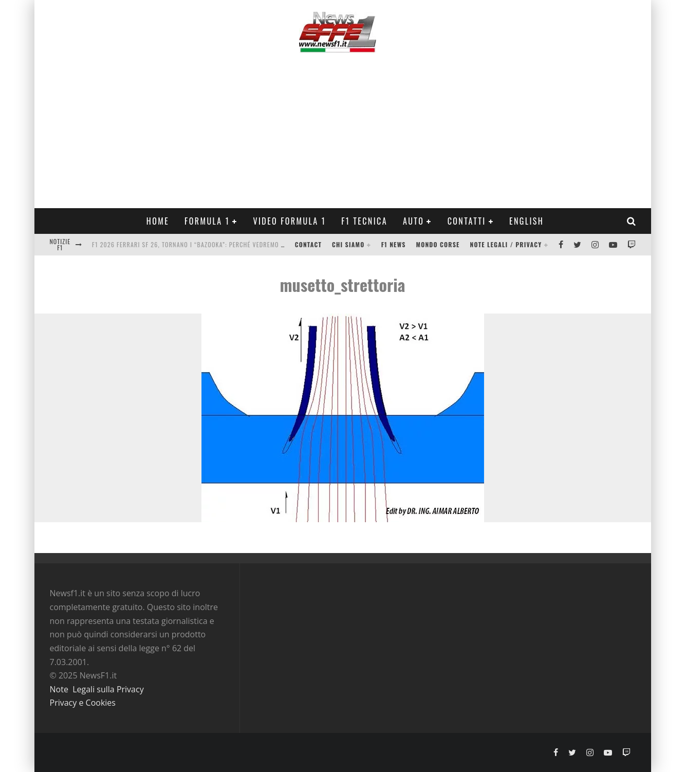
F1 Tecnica (364, 221)
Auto (413, 221)
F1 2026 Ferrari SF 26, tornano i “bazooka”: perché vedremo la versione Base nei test (225, 244)
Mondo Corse (438, 244)
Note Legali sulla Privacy (97, 689)
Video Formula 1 (289, 221)
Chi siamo (348, 244)
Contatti (467, 221)
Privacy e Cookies (83, 702)
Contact (308, 244)
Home (157, 221)
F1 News (393, 244)
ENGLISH (526, 221)
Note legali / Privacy (506, 244)
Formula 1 (207, 221)
